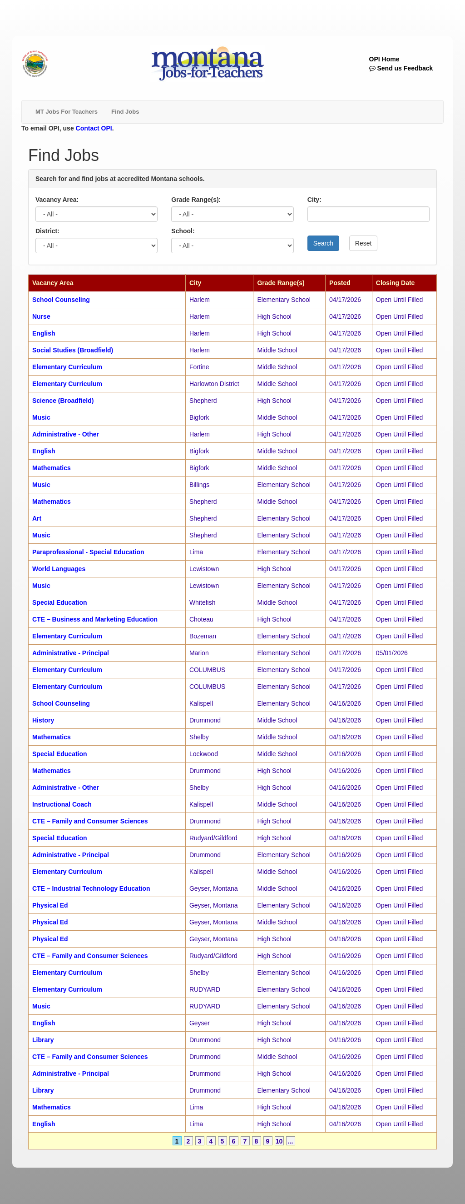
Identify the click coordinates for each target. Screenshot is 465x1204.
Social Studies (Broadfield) (72, 350)
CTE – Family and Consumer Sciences (90, 821)
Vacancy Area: (57, 199)
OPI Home (384, 59)
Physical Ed (50, 905)
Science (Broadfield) (63, 400)
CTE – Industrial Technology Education (91, 888)
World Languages (58, 568)
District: (47, 231)
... (290, 1141)
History (43, 720)
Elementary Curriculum (67, 367)
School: (182, 231)
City (195, 282)
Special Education (59, 602)
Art (36, 518)
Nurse (41, 316)
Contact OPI (94, 128)
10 (279, 1141)
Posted (340, 282)
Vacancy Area (53, 282)
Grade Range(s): (196, 199)
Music (41, 417)
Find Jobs (125, 111)
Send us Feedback (401, 68)
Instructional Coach (62, 804)
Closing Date (395, 282)
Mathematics (51, 468)
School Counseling (61, 299)
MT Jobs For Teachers (66, 111)
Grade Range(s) (280, 282)
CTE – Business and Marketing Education (95, 619)
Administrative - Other (65, 434)
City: (314, 199)
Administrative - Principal (70, 653)
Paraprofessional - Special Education (88, 552)
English (43, 333)
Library (43, 1039)
